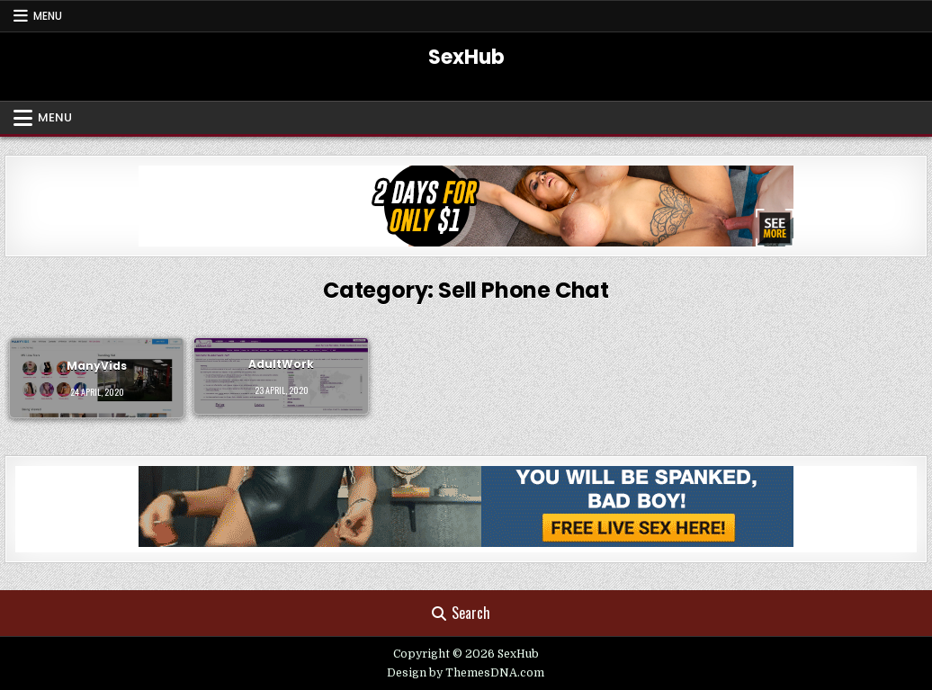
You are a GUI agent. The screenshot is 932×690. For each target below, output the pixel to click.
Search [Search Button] (461, 612)
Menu (47, 15)
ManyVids (97, 365)
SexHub (466, 57)
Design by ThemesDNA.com (465, 673)
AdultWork (281, 364)
